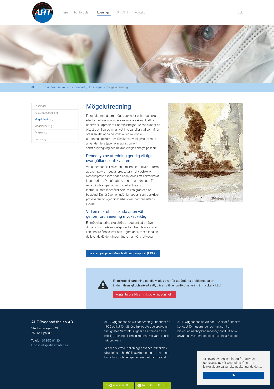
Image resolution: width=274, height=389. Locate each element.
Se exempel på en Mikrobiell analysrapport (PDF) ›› (123, 253)
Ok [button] (233, 375)
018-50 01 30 (51, 340)
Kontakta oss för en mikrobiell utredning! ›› (144, 294)
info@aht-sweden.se (54, 345)
